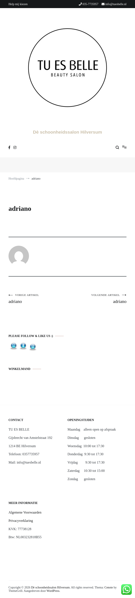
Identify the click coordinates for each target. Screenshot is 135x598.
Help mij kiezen (18, 4)
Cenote (109, 587)
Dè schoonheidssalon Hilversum (67, 132)
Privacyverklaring (21, 520)
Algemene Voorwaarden (25, 512)
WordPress (53, 590)
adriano (38, 299)
